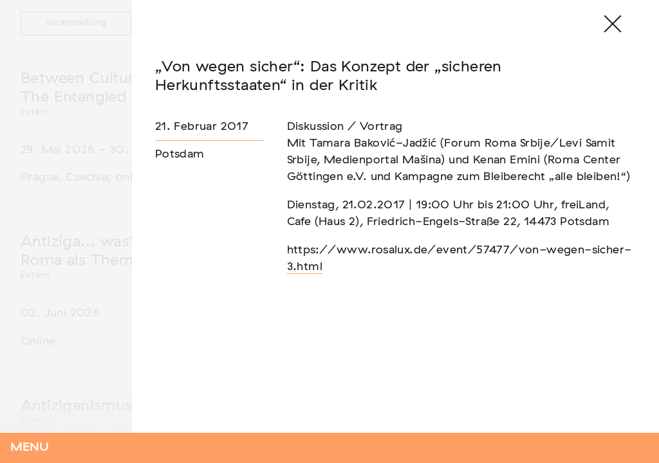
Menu (29, 447)
